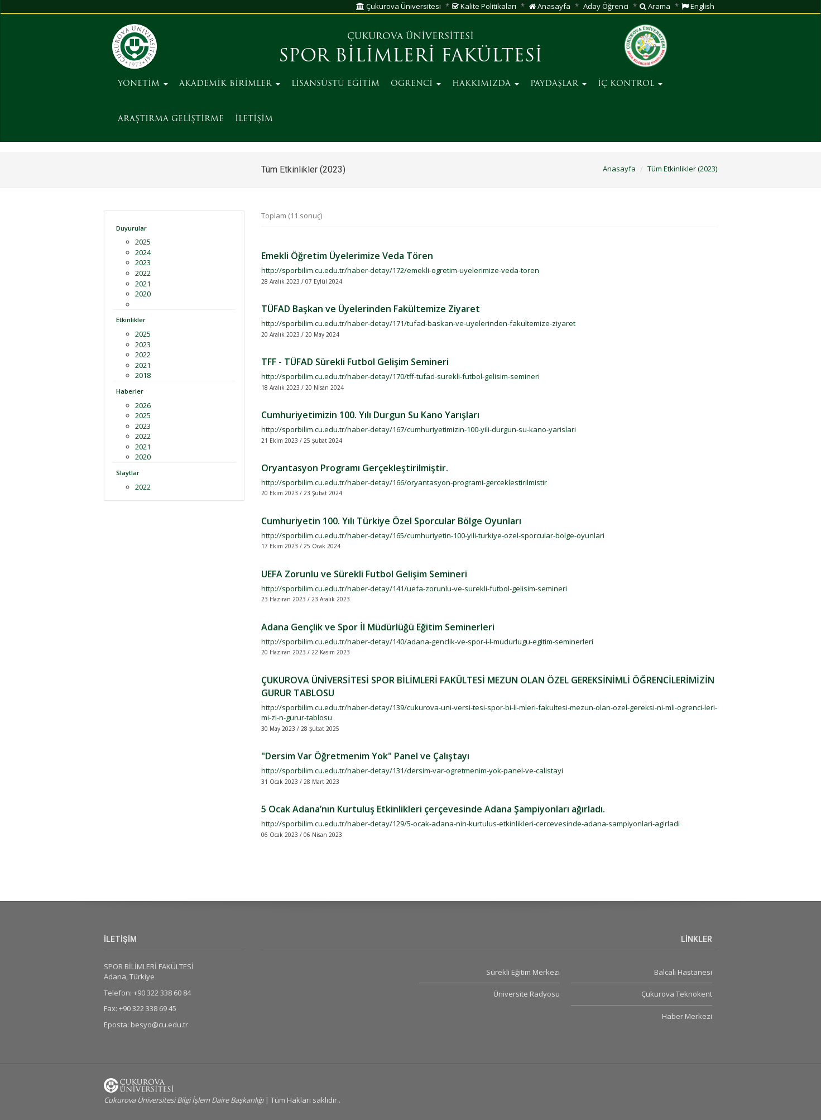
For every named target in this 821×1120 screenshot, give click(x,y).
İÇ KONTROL (630, 84)
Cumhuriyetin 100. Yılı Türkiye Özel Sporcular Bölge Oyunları (391, 521)
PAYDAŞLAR (558, 84)
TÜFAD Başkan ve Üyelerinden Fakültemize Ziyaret (370, 309)
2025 (143, 242)
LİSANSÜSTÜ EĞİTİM (335, 84)
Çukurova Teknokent (676, 994)
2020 (143, 294)
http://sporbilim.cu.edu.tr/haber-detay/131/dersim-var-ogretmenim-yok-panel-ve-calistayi (412, 770)
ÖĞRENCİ (416, 84)
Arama (655, 6)
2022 (143, 273)
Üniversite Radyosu (526, 994)
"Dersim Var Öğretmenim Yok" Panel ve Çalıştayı (365, 756)
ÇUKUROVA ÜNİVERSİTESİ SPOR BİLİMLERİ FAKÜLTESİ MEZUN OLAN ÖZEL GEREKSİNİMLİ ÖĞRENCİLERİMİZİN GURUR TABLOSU (487, 686)
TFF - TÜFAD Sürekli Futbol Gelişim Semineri (355, 362)
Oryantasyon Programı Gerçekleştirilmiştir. (354, 468)
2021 (143, 284)
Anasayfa (549, 6)
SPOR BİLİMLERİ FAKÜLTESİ (410, 57)
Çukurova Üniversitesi (398, 6)
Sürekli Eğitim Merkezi (523, 972)
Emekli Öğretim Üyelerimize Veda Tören (347, 256)
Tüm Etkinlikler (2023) (682, 169)
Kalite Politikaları (484, 6)
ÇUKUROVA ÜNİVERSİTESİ (410, 36)
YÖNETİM (143, 84)
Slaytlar (128, 472)
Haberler (129, 391)
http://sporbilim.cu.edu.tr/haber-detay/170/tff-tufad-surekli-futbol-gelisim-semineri (400, 376)
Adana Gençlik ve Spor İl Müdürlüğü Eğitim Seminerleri (377, 627)
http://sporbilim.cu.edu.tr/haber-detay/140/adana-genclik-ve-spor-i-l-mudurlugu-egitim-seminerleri (427, 641)
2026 (143, 405)
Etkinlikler (131, 319)
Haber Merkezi (687, 1016)
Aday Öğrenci (605, 6)
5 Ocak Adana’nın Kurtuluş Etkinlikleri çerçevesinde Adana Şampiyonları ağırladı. (433, 809)
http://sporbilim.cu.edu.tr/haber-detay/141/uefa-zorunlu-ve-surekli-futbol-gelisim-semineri (414, 588)
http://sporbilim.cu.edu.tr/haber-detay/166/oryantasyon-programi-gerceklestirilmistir (404, 482)
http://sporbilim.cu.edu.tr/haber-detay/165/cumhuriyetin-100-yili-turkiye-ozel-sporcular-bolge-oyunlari (432, 535)
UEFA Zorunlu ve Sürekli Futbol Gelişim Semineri (364, 574)
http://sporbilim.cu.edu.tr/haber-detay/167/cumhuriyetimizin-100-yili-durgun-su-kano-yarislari (418, 429)
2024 (143, 252)
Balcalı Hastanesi (683, 972)
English (697, 6)
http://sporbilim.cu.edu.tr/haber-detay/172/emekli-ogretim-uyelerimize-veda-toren (400, 270)
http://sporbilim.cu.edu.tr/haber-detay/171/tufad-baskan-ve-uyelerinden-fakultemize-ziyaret (418, 323)
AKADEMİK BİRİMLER (229, 84)
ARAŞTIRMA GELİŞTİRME (171, 119)
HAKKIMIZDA (485, 84)
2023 (143, 262)
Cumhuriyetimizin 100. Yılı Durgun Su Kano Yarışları (370, 415)
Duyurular (131, 228)
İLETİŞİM (254, 119)
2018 (143, 375)
